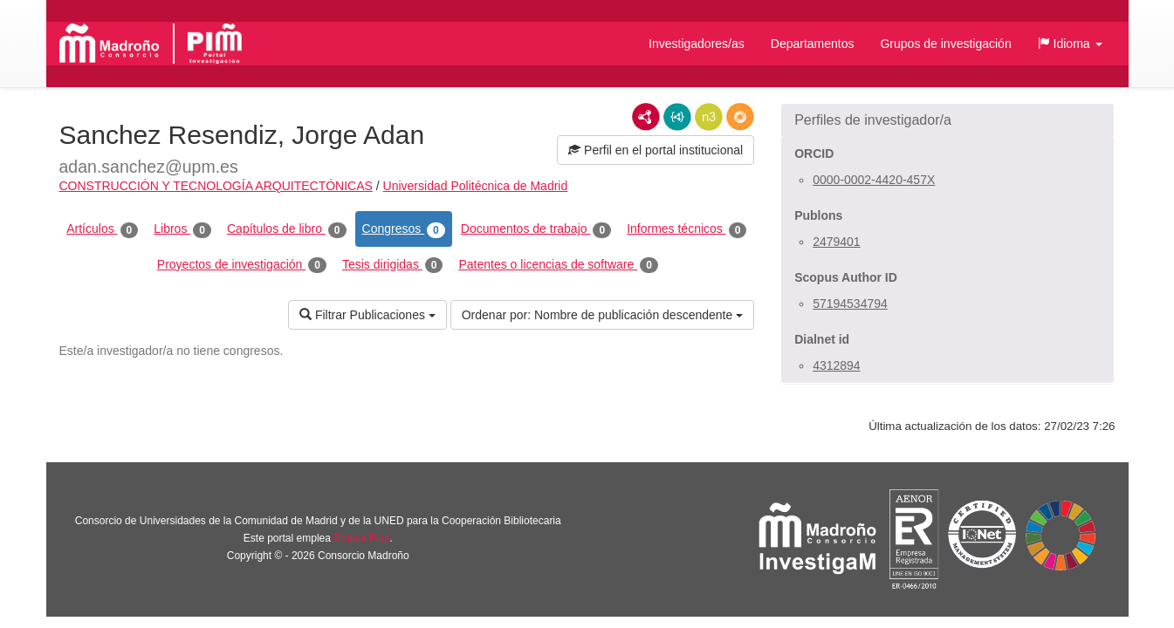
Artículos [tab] (102, 229)
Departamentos (813, 44)
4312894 (837, 365)
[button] (1070, 43)
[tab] (947, 120)
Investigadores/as (697, 44)
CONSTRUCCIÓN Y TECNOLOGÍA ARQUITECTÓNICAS (216, 186)
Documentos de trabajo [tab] (536, 229)
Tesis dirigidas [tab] (392, 265)
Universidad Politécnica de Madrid (475, 186)
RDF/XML (646, 117)
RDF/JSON (740, 117)
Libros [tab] (182, 229)
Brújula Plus (361, 538)
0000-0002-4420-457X (874, 180)
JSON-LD (677, 117)
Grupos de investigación (945, 44)
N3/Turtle (709, 117)
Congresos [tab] (403, 229)
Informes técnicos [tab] (686, 229)
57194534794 (850, 304)
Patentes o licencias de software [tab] (557, 265)
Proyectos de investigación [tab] (241, 265)
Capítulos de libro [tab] (287, 229)
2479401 (837, 242)
